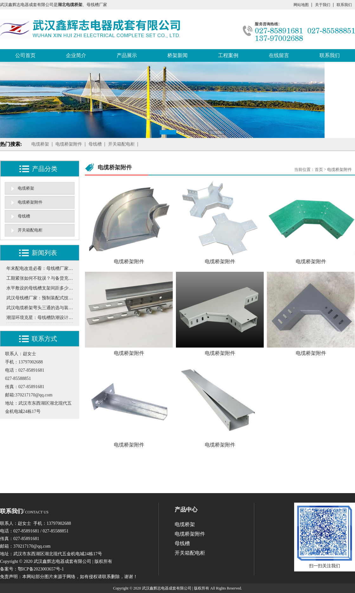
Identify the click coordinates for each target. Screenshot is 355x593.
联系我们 (344, 5)
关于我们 (322, 5)
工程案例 (228, 55)
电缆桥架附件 (68, 144)
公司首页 (25, 55)
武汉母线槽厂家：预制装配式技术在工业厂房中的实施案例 (39, 298)
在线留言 (279, 55)
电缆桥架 (40, 144)
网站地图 (301, 5)
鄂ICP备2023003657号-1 (41, 569)
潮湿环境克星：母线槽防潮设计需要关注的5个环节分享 (39, 317)
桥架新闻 (177, 55)
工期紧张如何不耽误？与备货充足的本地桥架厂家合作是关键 (39, 278)
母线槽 (95, 144)
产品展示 (127, 55)
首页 (319, 169)
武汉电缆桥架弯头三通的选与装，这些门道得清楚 (39, 307)
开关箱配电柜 (121, 144)
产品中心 (186, 509)
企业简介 (76, 55)
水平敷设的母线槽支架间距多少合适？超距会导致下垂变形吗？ (39, 288)
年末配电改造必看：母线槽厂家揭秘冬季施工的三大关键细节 (39, 268)
